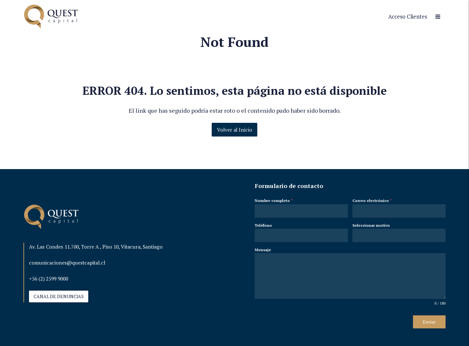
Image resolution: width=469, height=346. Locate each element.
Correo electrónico (372, 200)
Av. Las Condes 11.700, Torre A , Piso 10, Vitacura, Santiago (96, 246)
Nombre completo (274, 200)
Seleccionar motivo (371, 225)
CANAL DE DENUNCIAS (59, 296)
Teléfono (263, 225)
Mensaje (263, 249)
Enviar (429, 322)
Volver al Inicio (234, 129)
